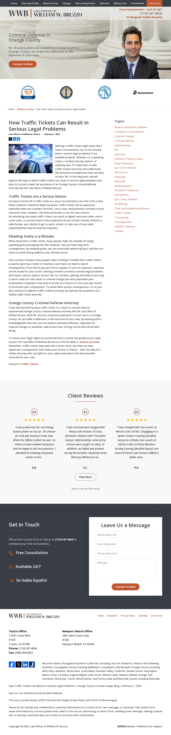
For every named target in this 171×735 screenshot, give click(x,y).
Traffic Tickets (29, 364)
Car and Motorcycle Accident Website (40, 693)
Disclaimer (112, 615)
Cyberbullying (122, 145)
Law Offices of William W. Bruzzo (49, 726)
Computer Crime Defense (129, 131)
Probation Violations (126, 190)
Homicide (119, 176)
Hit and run (121, 172)
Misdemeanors (122, 185)
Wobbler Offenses (124, 226)
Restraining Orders (85, 3)
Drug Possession (124, 163)
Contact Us (154, 3)
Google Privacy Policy (73, 700)
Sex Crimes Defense (125, 199)
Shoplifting (120, 204)
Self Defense (121, 194)
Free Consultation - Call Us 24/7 (140, 9)
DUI (116, 149)
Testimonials (137, 3)
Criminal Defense (124, 140)
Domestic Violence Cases (128, 158)
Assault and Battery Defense (130, 127)
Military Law (120, 3)
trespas (118, 231)
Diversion (105, 3)
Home (14, 3)
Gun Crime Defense (125, 167)
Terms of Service (100, 700)
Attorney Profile (30, 3)
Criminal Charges (124, 136)
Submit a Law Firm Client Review (85, 488)
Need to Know (50, 3)
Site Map (142, 615)
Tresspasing (121, 217)
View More (85, 477)
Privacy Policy (128, 615)
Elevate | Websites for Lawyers (139, 726)
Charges (66, 3)
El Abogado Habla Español (144, 17)
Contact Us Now (22, 64)
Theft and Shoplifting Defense (131, 208)
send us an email (89, 341)
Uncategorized (122, 222)
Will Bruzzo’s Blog (25, 109)
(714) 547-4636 (151, 13)
